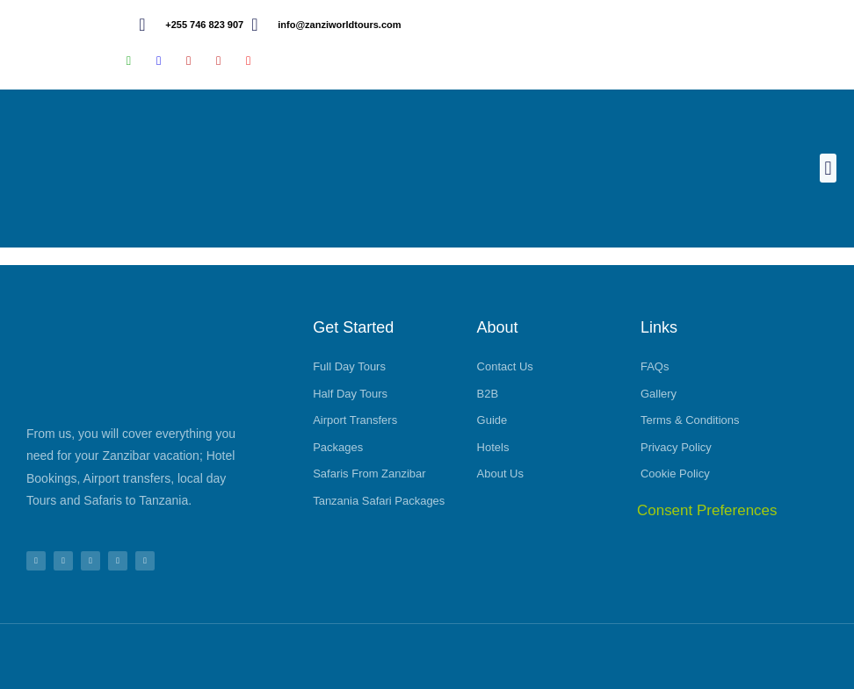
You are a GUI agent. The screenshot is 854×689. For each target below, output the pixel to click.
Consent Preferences (707, 510)
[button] (828, 168)
